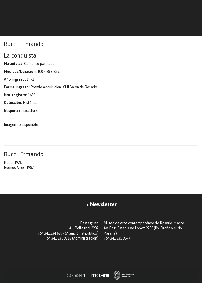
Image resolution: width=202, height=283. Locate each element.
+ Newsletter (101, 204)
